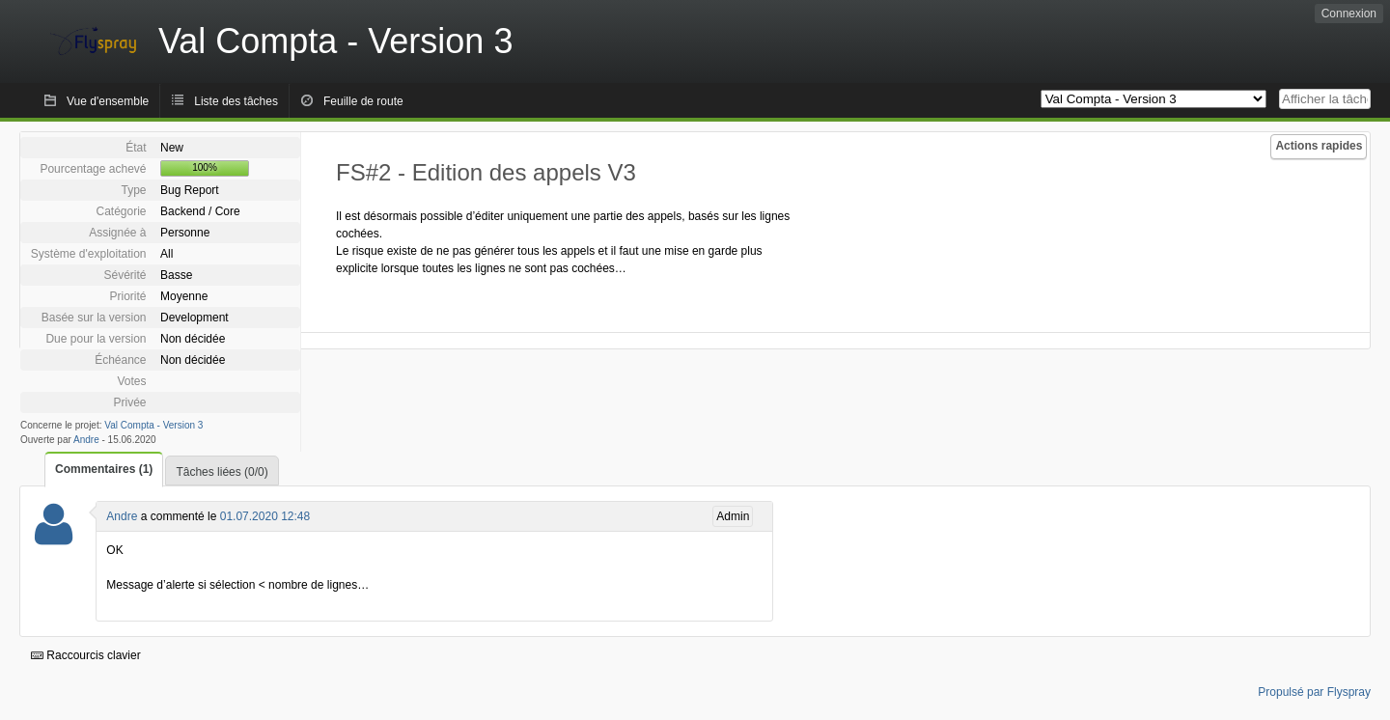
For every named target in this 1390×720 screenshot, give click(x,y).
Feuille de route (363, 101)
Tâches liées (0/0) (221, 472)
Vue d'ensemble (108, 101)
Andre (86, 439)
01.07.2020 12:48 (265, 516)
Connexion (1348, 13)
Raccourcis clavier (86, 655)
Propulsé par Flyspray (1314, 692)
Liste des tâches (236, 101)
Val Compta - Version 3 (153, 425)
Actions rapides (1318, 145)
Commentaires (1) (104, 469)
